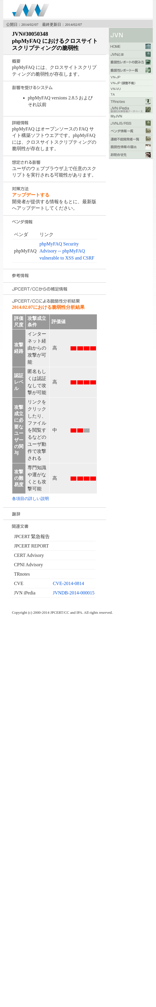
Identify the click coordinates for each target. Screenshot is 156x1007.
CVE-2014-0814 (68, 583)
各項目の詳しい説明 (30, 498)
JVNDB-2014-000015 (73, 592)
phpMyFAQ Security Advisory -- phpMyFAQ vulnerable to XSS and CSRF (67, 250)
